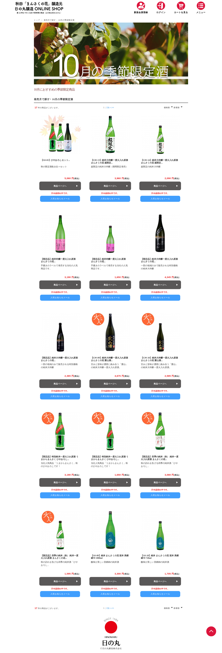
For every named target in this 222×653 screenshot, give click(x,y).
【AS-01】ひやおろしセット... (55, 160)
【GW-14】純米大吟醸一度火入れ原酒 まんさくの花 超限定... (159, 161)
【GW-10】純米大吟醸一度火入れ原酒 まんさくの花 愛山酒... (159, 359)
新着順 (177, 107)
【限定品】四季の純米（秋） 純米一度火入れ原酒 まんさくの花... (159, 458)
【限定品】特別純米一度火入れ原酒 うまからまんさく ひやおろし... (59, 458)
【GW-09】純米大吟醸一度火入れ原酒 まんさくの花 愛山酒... (109, 359)
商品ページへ (60, 186)
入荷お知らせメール (60, 198)
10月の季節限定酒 (66, 20)
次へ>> (111, 107)
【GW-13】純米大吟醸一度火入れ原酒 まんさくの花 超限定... (109, 161)
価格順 (167, 107)
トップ (37, 20)
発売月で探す (50, 20)
